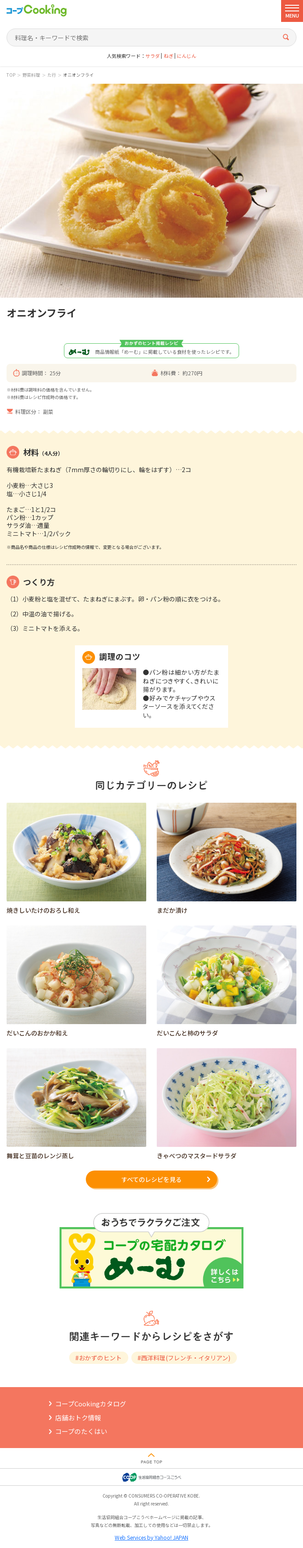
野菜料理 (31, 75)
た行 (51, 75)
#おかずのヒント (98, 1357)
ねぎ (168, 56)
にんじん (186, 56)
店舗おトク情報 (78, 1417)
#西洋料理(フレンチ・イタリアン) (183, 1357)
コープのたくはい (81, 1431)
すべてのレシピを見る (151, 1179)
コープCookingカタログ (90, 1403)
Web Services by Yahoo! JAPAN (151, 1537)
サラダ (152, 56)
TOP (11, 75)
